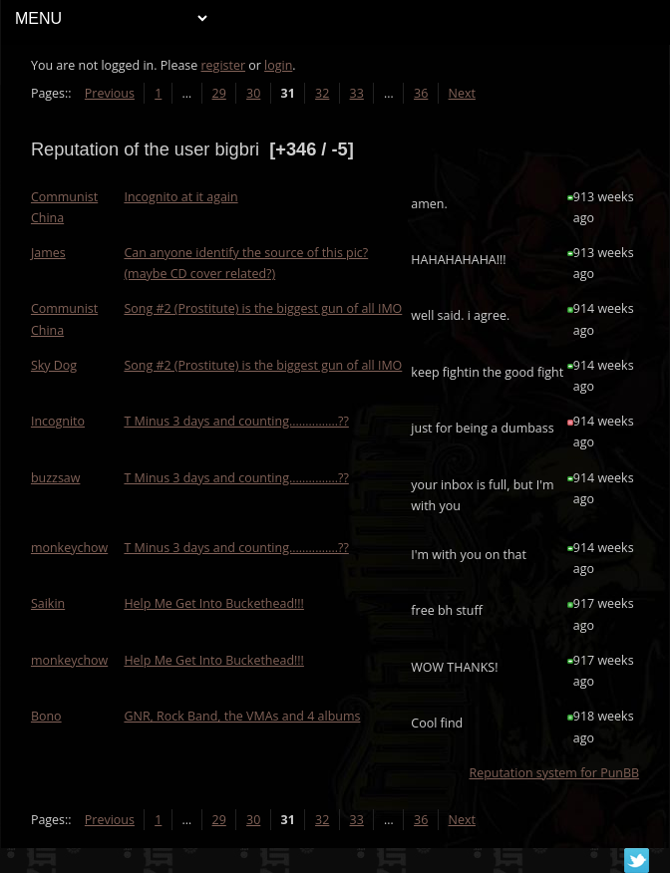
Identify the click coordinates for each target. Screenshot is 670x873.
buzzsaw (56, 477)
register (223, 65)
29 (219, 93)
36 (421, 93)
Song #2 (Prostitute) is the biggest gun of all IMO (263, 308)
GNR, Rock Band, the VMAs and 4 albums (242, 716)
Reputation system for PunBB (554, 772)
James (48, 252)
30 (253, 93)
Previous (110, 93)
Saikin (48, 603)
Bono (46, 716)
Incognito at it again (180, 196)
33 (357, 93)
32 (322, 93)
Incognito (58, 421)
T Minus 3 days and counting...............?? (236, 421)
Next (462, 93)
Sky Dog (54, 365)
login (278, 65)
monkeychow (69, 547)
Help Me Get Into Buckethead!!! (214, 603)
